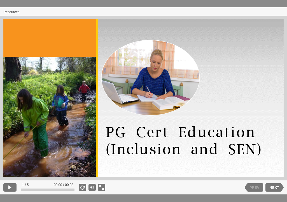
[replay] (82, 187)
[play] (10, 187)
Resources (11, 12)
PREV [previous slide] (254, 187)
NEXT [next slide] (274, 187)
